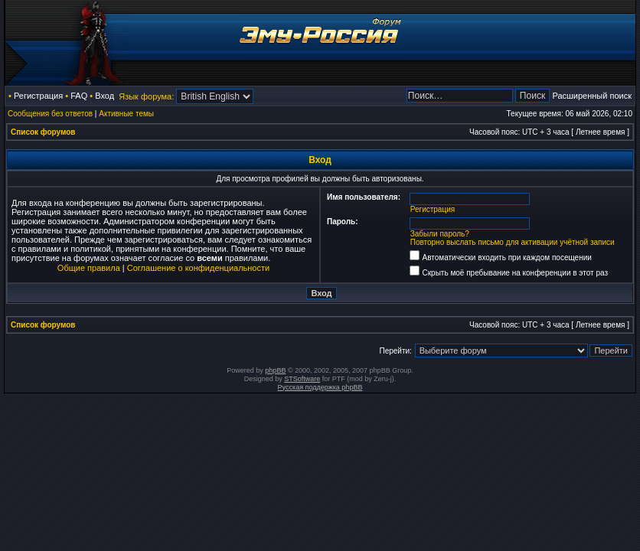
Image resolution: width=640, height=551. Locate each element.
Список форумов (43, 132)
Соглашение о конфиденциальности (198, 267)
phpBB (275, 370)
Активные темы (126, 113)
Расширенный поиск (592, 95)
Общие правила (88, 267)
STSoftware (302, 379)
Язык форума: (146, 96)
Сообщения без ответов (50, 113)
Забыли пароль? (439, 234)
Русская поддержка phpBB (320, 387)
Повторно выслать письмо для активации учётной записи (512, 242)
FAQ (78, 95)
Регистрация (38, 95)
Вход (104, 95)
